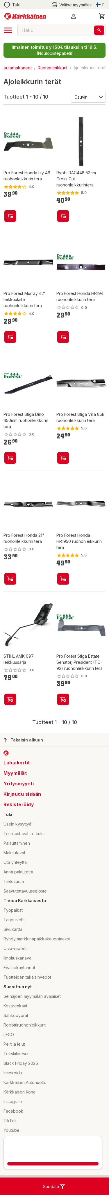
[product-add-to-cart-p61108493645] (63, 458)
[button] (73, 16)
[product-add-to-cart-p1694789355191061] (10, 699)
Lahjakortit (16, 763)
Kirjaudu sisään (22, 794)
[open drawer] (8, 30)
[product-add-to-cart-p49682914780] (10, 216)
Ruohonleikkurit (52, 67)
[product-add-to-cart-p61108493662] (10, 337)
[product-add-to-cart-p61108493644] (63, 337)
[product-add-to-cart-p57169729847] (63, 699)
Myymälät (15, 773)
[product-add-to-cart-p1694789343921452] (63, 216)
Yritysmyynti (18, 783)
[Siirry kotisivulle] (25, 16)
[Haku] (99, 30)
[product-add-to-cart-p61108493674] (63, 579)
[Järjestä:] (87, 96)
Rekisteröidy (18, 804)
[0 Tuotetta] (102, 16)
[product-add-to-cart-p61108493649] (10, 458)
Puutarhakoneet (16, 67)
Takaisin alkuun (23, 740)
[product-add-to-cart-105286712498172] (10, 579)
